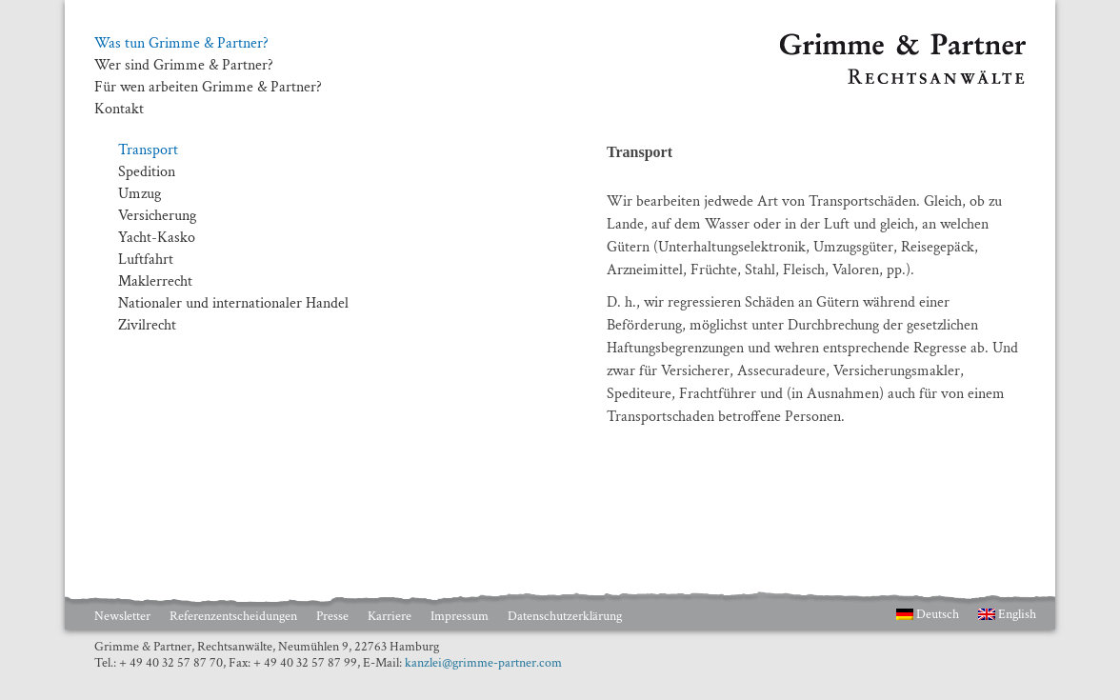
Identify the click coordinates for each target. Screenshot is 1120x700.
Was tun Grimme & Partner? (181, 43)
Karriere (389, 616)
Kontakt (119, 109)
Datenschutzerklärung (565, 616)
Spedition (146, 172)
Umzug (139, 194)
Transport (148, 150)
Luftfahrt (145, 260)
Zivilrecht (147, 325)
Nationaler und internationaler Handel (233, 303)
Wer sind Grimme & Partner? (183, 65)
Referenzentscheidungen (233, 616)
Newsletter (122, 616)
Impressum (459, 616)
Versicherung (157, 216)
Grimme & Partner (837, 41)
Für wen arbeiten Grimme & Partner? (208, 87)
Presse (332, 616)
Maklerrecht (155, 281)
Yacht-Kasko (156, 238)
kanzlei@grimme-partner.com (483, 662)
